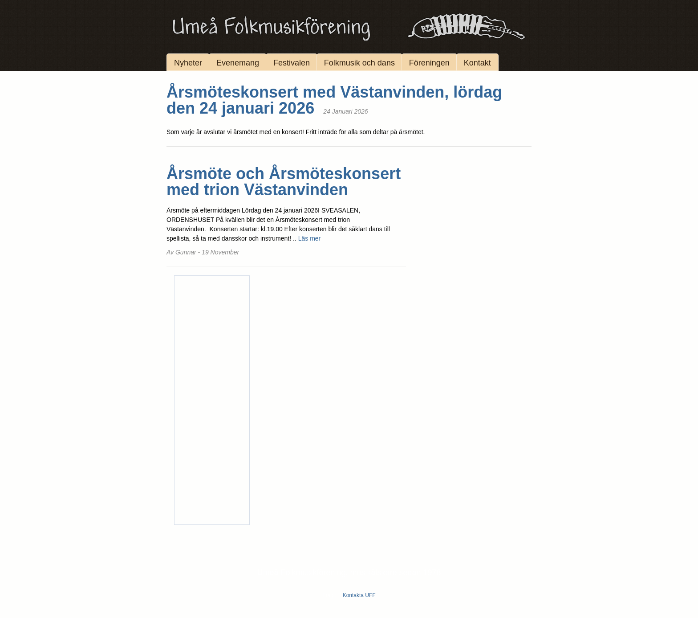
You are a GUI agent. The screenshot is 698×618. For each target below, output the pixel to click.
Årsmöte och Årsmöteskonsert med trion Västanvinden (283, 181)
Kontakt (477, 62)
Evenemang (237, 62)
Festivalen (291, 62)
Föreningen (429, 62)
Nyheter (188, 62)
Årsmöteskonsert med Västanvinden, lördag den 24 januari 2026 (334, 100)
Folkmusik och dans (359, 62)
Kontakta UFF (359, 595)
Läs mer (309, 238)
